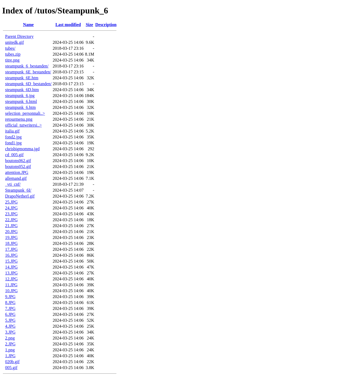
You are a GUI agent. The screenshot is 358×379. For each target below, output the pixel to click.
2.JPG (10, 344)
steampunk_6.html (21, 101)
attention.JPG (16, 172)
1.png (10, 350)
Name (28, 24)
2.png (10, 338)
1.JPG (10, 355)
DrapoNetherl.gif (20, 196)
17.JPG (11, 249)
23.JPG (11, 214)
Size (89, 24)
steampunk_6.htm (20, 107)
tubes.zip (12, 54)
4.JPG (10, 326)
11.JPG (11, 285)
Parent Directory (19, 36)
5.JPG (10, 320)
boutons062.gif (18, 160)
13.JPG (11, 273)
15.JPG (11, 261)
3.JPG (10, 332)
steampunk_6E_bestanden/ (28, 72)
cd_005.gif (14, 154)
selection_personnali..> (25, 113)
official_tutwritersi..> (23, 125)
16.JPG (11, 255)
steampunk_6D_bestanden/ (28, 83)
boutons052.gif (18, 166)
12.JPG (11, 279)
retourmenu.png (18, 119)
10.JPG (11, 290)
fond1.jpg (13, 143)
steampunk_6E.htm (21, 78)
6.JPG (10, 314)
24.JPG (11, 208)
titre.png (12, 60)
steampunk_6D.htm (22, 89)
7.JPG (10, 308)
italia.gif (12, 131)
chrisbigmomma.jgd (22, 148)
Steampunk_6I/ (18, 190)
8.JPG (10, 302)
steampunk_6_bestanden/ (27, 66)
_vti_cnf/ (13, 184)
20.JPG (11, 231)
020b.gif (12, 361)
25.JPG (11, 202)
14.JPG (11, 267)
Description (105, 24)
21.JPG (11, 225)
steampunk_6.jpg (20, 95)
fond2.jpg (13, 137)
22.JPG (11, 219)
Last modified (68, 24)
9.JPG (10, 296)
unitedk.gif (14, 42)
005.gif (11, 367)
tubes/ (10, 48)
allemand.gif (16, 178)
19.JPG (11, 237)
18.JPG (11, 243)
